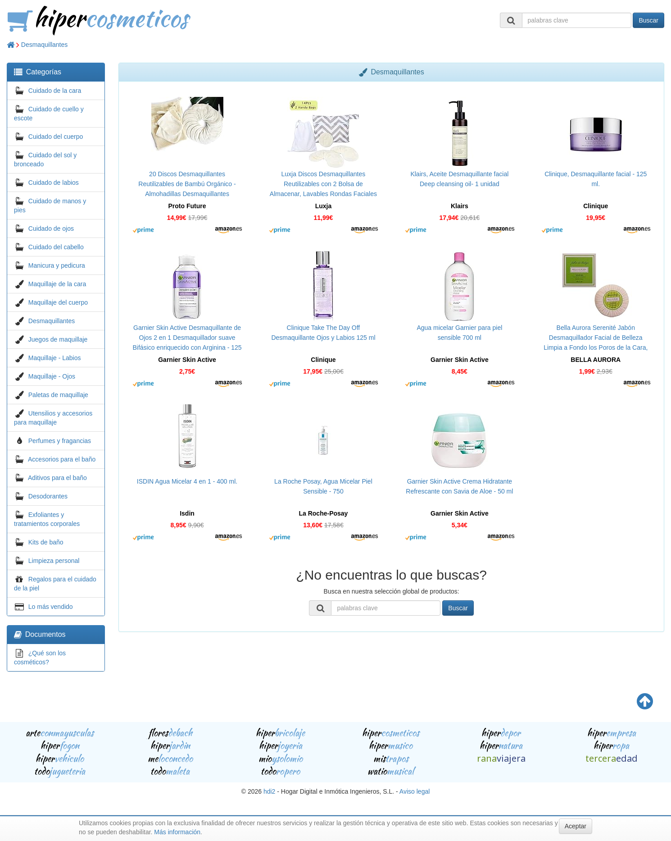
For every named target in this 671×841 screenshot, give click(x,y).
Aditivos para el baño (57, 477)
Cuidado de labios (53, 182)
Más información (177, 832)
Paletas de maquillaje (58, 394)
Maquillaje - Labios (54, 357)
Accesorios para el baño (61, 459)
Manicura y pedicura (56, 265)
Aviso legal (414, 791)
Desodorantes (48, 496)
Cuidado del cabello (56, 247)
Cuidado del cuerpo (55, 136)
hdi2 (269, 791)
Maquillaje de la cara (57, 284)
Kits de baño (45, 542)
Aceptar (575, 826)
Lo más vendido (50, 606)
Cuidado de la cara (55, 90)
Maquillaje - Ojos (51, 376)
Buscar (648, 20)
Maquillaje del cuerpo (58, 302)
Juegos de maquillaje (58, 339)
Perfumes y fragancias (59, 440)
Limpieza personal (54, 560)
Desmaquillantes (44, 44)
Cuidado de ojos (51, 228)
